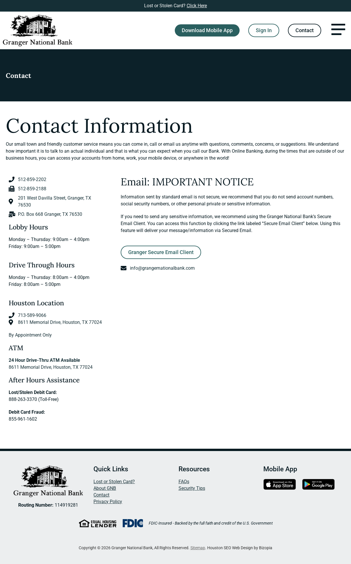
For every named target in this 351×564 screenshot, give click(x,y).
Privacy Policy (107, 501)
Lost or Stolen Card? (114, 481)
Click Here (197, 5)
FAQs (184, 481)
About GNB (104, 488)
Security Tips (192, 488)
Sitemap (197, 547)
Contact (101, 495)
